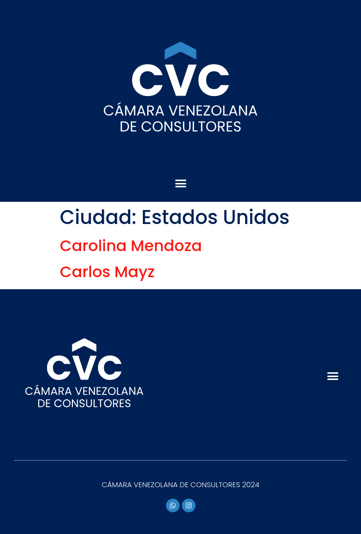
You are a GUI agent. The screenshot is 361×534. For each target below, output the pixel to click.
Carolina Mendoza (131, 245)
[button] (180, 183)
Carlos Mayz (107, 271)
